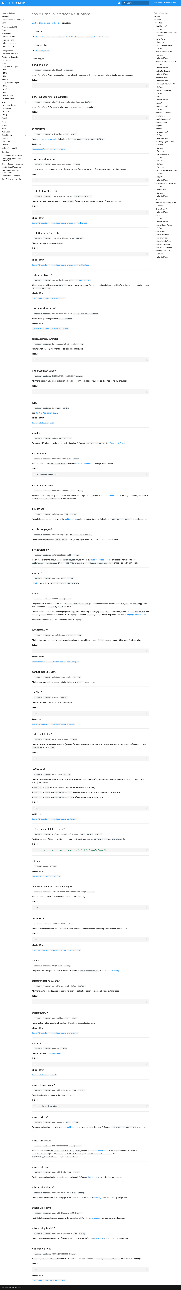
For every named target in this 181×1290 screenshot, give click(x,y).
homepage (92, 1177)
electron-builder (8, 13)
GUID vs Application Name (46, 413)
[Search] (135, 3)
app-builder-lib (53, 23)
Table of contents (161, 13)
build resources (84, 463)
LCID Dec (36, 583)
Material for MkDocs (16, 1287)
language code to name (136, 615)
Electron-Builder (38, 23)
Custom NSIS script (118, 443)
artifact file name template (46, 139)
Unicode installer (54, 1053)
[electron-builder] (3, 2)
